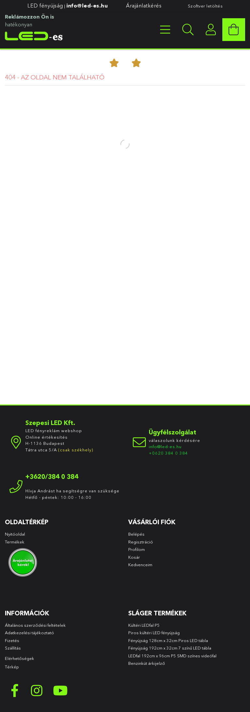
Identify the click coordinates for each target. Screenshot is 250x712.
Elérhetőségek (19, 658)
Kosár (134, 557)
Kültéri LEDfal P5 (144, 625)
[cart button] (233, 29)
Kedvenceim (140, 564)
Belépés (136, 534)
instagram (37, 690)
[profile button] (211, 29)
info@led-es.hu (87, 5)
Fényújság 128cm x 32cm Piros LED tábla (168, 640)
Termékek (15, 541)
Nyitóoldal (15, 534)
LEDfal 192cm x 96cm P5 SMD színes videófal (172, 655)
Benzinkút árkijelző (146, 663)
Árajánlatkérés (143, 5)
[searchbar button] (188, 29)
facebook (14, 690)
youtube (60, 690)
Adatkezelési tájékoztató (29, 632)
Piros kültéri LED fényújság (154, 632)
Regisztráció (140, 541)
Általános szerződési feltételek (35, 625)
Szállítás (13, 647)
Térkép (12, 666)
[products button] (165, 29)
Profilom (136, 549)
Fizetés (12, 640)
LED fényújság (45, 5)
